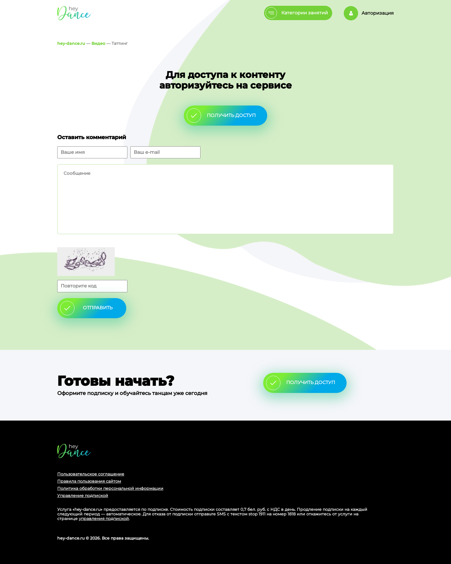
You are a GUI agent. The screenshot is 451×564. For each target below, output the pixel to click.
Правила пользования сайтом (89, 481)
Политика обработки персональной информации (110, 488)
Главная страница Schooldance (74, 13)
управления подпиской (104, 518)
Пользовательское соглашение (90, 474)
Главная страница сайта (74, 451)
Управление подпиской (82, 495)
